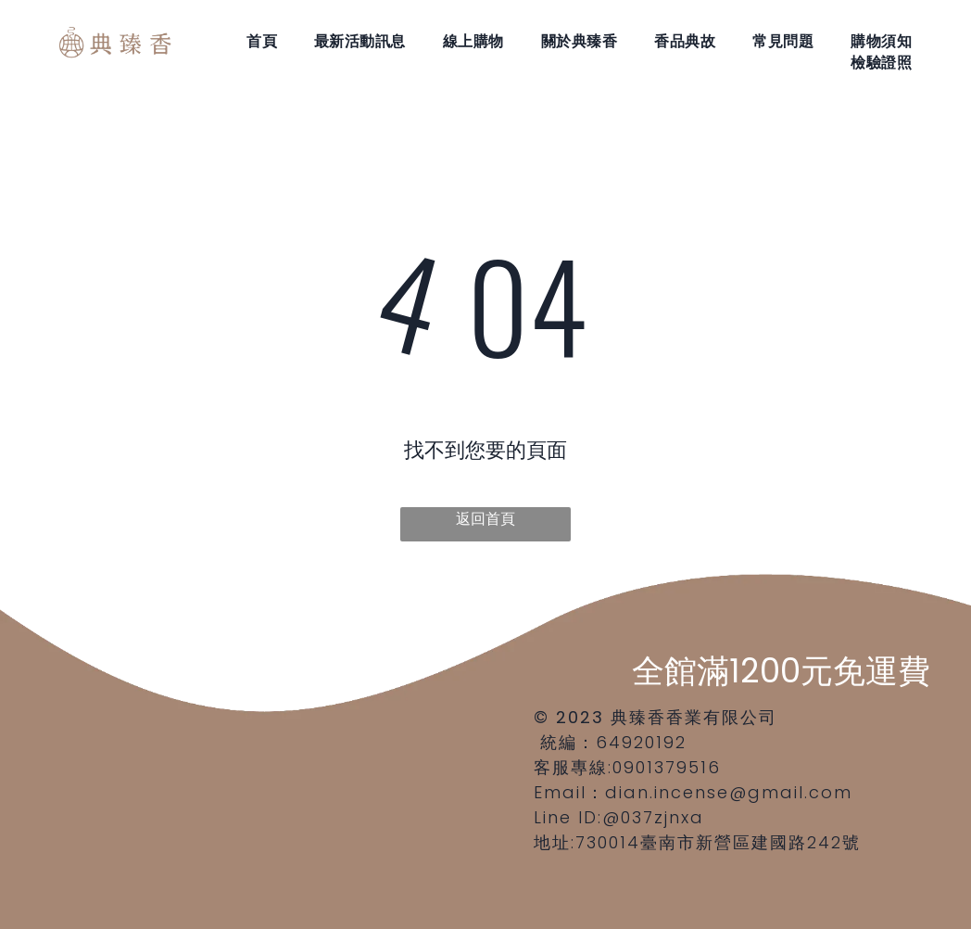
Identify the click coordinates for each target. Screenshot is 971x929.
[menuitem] (262, 41)
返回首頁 (485, 518)
